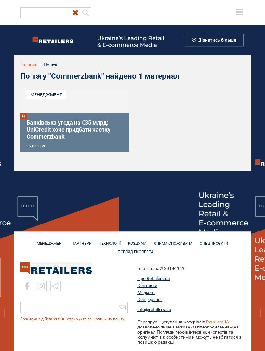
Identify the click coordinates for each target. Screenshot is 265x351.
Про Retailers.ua (153, 278)
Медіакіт (146, 292)
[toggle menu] (239, 12)
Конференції (149, 299)
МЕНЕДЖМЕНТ (50, 240)
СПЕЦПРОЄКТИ (214, 240)
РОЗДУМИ (137, 240)
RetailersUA (217, 321)
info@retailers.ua (154, 309)
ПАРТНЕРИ (81, 240)
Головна (29, 64)
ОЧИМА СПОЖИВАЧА (173, 240)
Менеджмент (46, 94)
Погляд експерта (136, 249)
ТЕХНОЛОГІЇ (110, 240)
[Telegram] (55, 286)
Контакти (147, 285)
